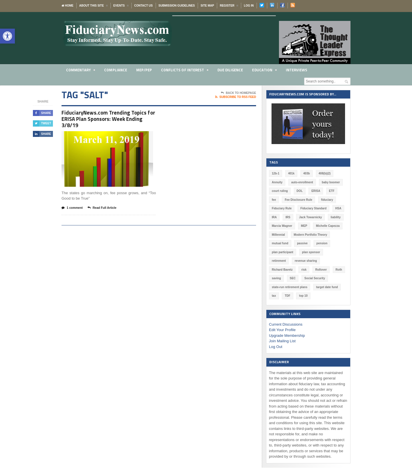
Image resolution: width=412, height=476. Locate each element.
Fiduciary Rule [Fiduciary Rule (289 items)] (282, 208)
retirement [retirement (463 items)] (336, 252)
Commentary (80, 71)
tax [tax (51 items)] (304, 287)
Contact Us (143, 5)
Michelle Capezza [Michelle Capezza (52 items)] (327, 225)
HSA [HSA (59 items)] (338, 208)
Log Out (275, 338)
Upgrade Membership (287, 326)
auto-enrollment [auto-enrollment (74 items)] (302, 182)
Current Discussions (285, 315)
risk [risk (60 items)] (334, 260)
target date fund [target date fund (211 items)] (283, 287)
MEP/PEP (144, 70)
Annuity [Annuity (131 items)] (277, 182)
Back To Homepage (238, 93)
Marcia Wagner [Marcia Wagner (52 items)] (282, 225)
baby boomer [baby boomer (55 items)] (331, 182)
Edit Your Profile (282, 321)
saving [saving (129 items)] (311, 269)
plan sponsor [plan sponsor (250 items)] (311, 252)
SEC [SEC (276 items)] (328, 269)
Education (265, 71)
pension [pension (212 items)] (321, 243)
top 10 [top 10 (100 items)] (333, 287)
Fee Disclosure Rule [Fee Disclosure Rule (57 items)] (298, 199)
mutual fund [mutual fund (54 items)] (280, 243)
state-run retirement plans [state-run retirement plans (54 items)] (318, 278)
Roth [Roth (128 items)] (295, 269)
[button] (7, 36)
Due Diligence (230, 70)
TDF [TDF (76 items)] (317, 287)
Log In (248, 5)
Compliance (115, 70)
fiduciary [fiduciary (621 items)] (327, 199)
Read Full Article (103, 210)
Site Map (207, 5)
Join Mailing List (282, 332)
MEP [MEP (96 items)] (304, 225)
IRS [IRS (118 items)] (288, 217)
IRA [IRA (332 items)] (274, 217)
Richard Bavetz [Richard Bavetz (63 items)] (313, 260)
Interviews (297, 70)
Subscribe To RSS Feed (235, 97)
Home (68, 5)
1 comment (72, 210)
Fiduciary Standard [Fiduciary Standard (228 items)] (313, 208)
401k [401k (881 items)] (291, 173)
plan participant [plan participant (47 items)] (282, 252)
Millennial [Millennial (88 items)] (278, 234)
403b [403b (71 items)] (306, 173)
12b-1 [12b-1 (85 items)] (275, 173)
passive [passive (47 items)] (302, 243)
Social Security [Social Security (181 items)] (282, 278)
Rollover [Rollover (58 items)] (277, 269)
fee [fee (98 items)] (274, 199)
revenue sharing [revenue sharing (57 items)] (283, 260)
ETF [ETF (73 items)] (331, 190)
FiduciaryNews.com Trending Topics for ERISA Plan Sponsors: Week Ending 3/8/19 (106, 119)
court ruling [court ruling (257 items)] (280, 190)
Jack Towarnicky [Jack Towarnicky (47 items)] (310, 217)
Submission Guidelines (177, 5)
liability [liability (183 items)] (335, 217)
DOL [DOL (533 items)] (299, 190)
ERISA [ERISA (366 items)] (315, 190)
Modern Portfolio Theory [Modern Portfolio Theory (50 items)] (310, 234)
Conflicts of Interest (185, 71)
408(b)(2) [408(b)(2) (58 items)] (324, 173)
